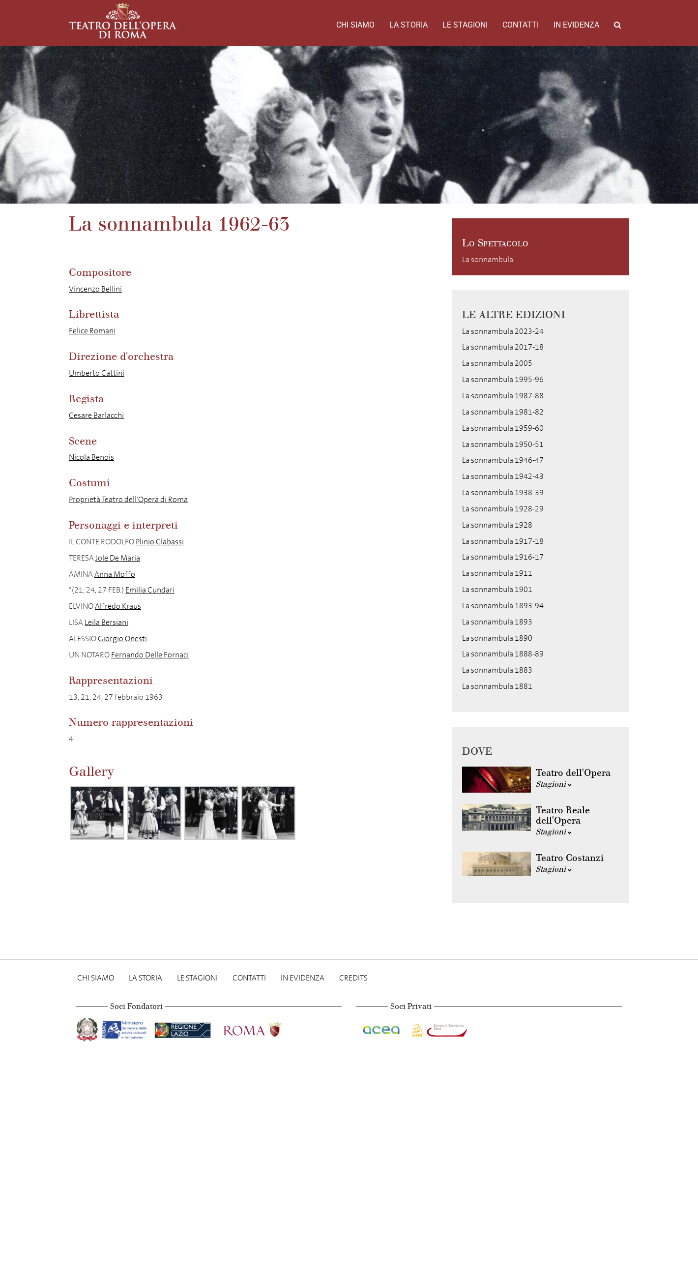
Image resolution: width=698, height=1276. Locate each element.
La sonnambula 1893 (497, 622)
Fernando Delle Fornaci (150, 655)
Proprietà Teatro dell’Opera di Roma (128, 499)
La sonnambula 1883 (497, 670)
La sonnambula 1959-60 (503, 428)
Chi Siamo (355, 25)
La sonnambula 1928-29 (503, 509)
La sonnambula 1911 (497, 573)
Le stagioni (465, 25)
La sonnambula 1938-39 (503, 492)
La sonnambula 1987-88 (503, 395)
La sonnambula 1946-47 (503, 460)
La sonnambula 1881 (497, 686)
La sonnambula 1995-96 (503, 379)
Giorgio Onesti (122, 638)
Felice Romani (92, 331)
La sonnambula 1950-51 (503, 444)
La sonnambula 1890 (497, 638)
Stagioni (554, 784)
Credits (353, 978)
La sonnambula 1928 (497, 525)
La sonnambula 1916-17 (503, 557)
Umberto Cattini (96, 373)
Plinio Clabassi (160, 541)
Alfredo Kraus (118, 606)
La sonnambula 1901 (497, 589)
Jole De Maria (117, 558)
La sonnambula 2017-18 (503, 347)
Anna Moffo (114, 574)
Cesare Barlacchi (96, 415)
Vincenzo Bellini (95, 289)
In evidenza (576, 25)
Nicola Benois (91, 457)
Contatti (520, 25)
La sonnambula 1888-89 (503, 654)
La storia (408, 25)
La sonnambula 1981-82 (503, 412)
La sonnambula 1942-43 (503, 476)
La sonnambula (487, 259)
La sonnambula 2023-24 (503, 331)
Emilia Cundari (149, 590)
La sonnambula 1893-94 (503, 605)
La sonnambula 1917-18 (503, 541)
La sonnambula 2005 (497, 363)
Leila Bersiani (106, 622)
